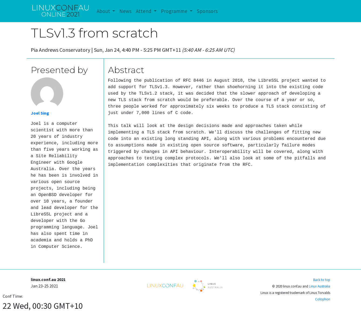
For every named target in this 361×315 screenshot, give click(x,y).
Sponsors (207, 11)
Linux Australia (319, 286)
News (125, 11)
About (104, 11)
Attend (144, 11)
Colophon (322, 299)
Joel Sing (40, 113)
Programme (174, 11)
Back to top (321, 280)
